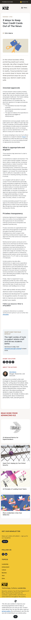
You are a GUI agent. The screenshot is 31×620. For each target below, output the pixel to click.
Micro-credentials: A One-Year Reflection (12, 514)
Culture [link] (4, 570)
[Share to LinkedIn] (7, 362)
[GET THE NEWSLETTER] (24, 2)
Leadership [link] (5, 564)
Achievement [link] (5, 567)
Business (5, 16)
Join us (5, 541)
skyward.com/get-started (13, 348)
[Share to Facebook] (4, 362)
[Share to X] (3, 554)
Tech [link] (3, 575)
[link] (5, 584)
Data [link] (3, 578)
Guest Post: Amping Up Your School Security (14, 464)
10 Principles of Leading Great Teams (15, 489)
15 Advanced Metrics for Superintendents (10, 438)
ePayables (6, 314)
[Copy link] (13, 362)
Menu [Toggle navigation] (24, 7)
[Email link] (10, 362)
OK (15, 616)
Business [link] (4, 572)
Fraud (24, 137)
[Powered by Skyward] (7, 2)
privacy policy (6, 611)
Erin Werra (12, 372)
